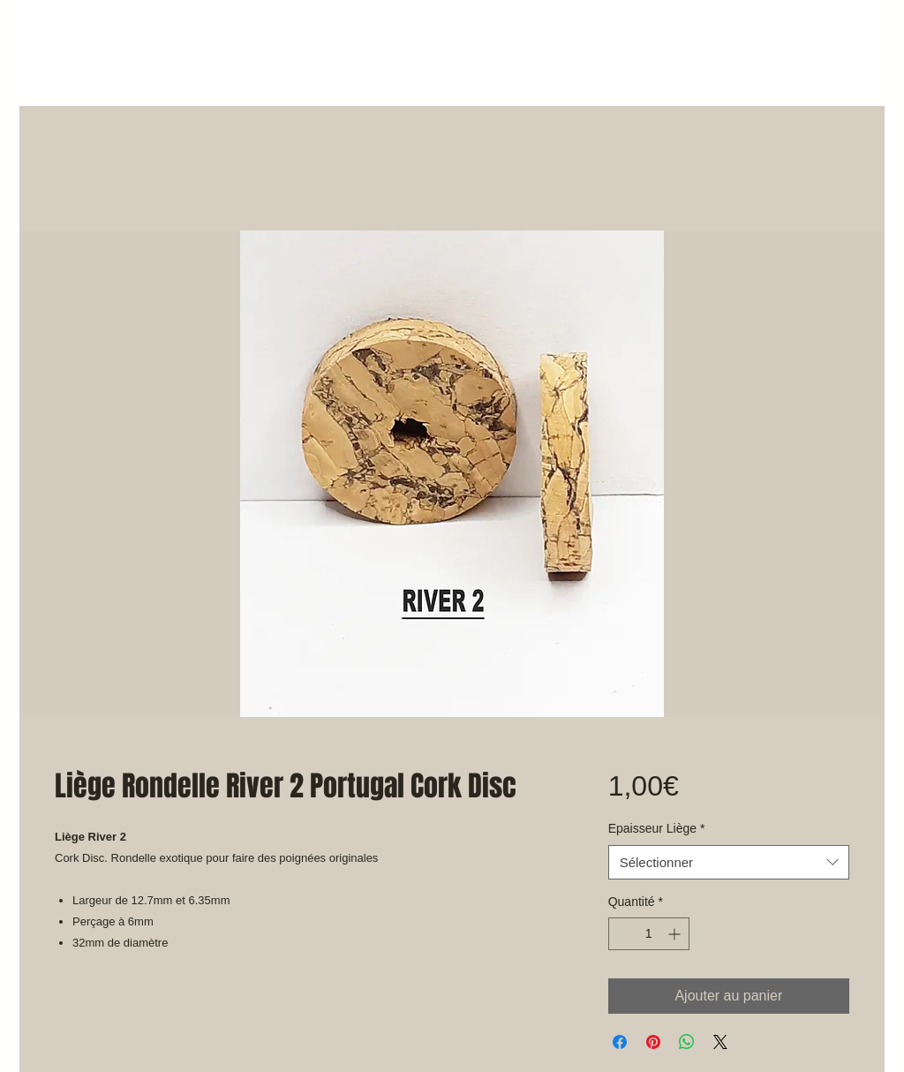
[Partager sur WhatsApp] (686, 1042)
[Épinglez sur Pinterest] (653, 1042)
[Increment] (676, 933)
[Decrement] (622, 933)
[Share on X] (720, 1042)
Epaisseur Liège (656, 828)
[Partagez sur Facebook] (619, 1042)
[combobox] (728, 862)
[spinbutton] (649, 933)
